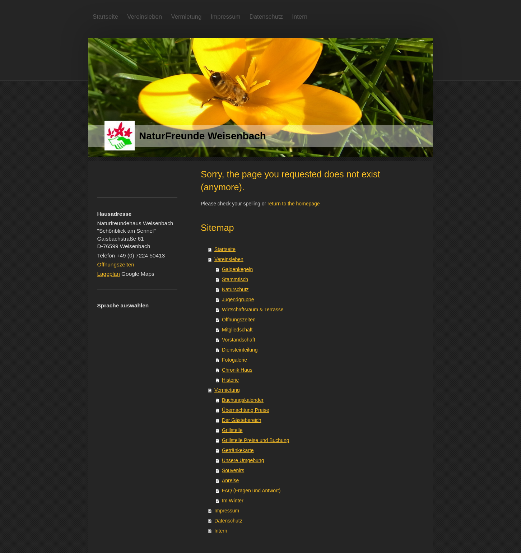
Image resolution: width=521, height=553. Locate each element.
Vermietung (227, 390)
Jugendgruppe (238, 299)
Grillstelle (232, 430)
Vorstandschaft (238, 340)
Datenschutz (228, 521)
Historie (230, 380)
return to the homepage (294, 203)
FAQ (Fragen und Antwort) (251, 490)
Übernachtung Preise (245, 410)
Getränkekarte (238, 450)
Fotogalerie (234, 360)
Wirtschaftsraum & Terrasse (253, 309)
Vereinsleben (228, 259)
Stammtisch (235, 279)
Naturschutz (235, 289)
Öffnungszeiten (239, 319)
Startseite (225, 249)
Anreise (230, 480)
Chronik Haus (237, 370)
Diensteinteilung (240, 350)
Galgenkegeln (237, 269)
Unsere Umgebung (243, 460)
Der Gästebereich (241, 420)
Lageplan (108, 274)
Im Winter (232, 500)
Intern (220, 531)
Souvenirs (233, 470)
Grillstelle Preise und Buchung (255, 440)
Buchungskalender (243, 400)
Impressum (226, 511)
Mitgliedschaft (237, 330)
